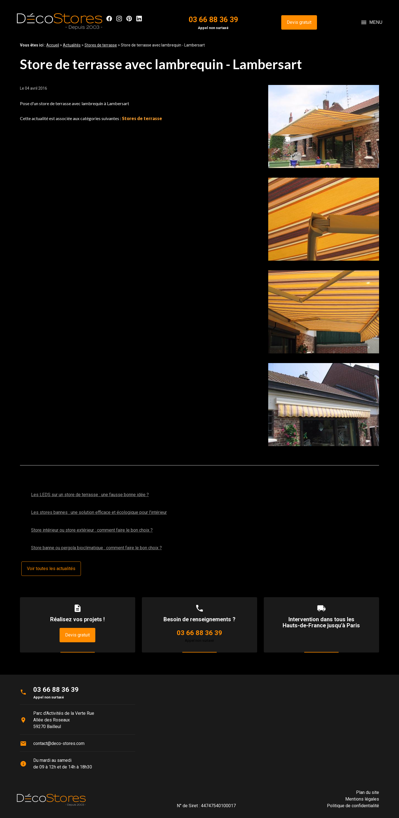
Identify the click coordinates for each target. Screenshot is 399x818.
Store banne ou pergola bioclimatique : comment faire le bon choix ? (96, 547)
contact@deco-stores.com (59, 743)
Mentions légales (362, 799)
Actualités (72, 45)
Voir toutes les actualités (51, 568)
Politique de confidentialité (353, 805)
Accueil (52, 45)
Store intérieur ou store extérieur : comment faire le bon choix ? (92, 530)
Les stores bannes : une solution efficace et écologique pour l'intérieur (99, 512)
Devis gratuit (299, 22)
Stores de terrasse (101, 45)
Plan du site (367, 792)
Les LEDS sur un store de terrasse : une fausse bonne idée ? (90, 494)
